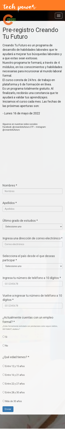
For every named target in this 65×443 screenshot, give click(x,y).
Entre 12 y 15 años (14, 366)
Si (5, 337)
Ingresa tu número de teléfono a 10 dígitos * (32, 278)
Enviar (8, 409)
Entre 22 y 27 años (14, 383)
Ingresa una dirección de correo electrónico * (32, 238)
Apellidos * (10, 203)
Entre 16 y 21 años (14, 375)
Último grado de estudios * (20, 220)
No (5, 345)
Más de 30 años (12, 401)
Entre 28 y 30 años (14, 392)
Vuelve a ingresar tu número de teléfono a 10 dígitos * (32, 298)
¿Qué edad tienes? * (16, 357)
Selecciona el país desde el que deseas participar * (29, 258)
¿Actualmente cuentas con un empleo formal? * (28, 320)
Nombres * (10, 185)
